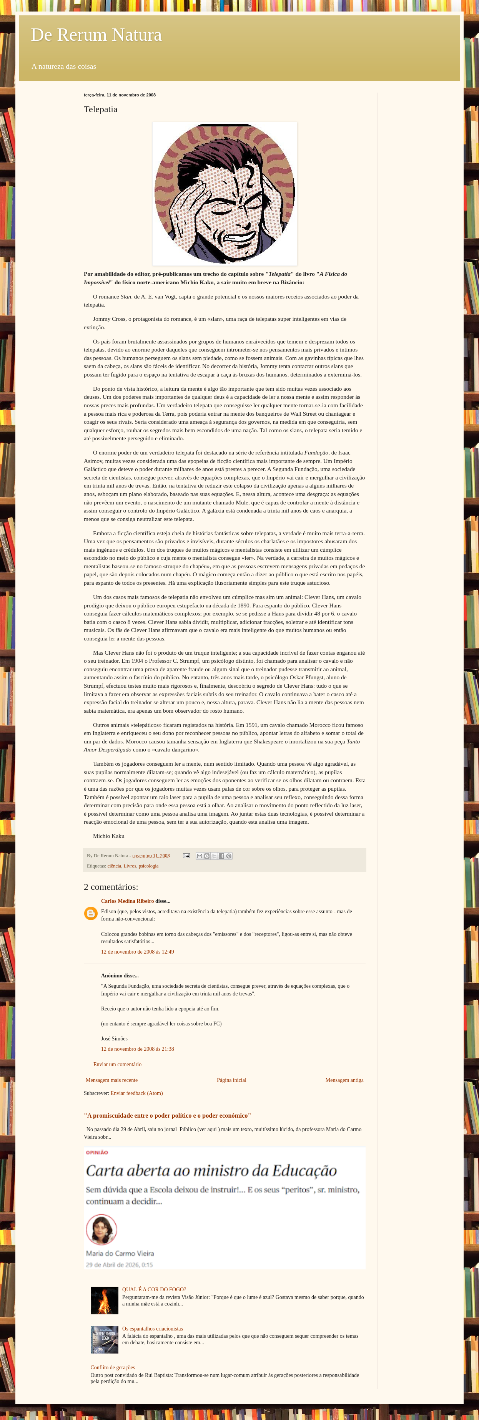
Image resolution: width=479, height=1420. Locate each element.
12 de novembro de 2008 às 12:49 (137, 952)
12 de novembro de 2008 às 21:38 (137, 1049)
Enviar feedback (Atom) (137, 1093)
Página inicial (231, 1080)
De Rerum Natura (96, 34)
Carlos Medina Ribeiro (127, 901)
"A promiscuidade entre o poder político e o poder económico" (167, 1115)
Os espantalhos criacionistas (152, 1329)
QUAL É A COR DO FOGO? (154, 1289)
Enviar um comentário (117, 1064)
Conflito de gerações (113, 1367)
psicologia (149, 866)
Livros (129, 866)
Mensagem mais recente (112, 1080)
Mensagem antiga (345, 1080)
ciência (114, 866)
